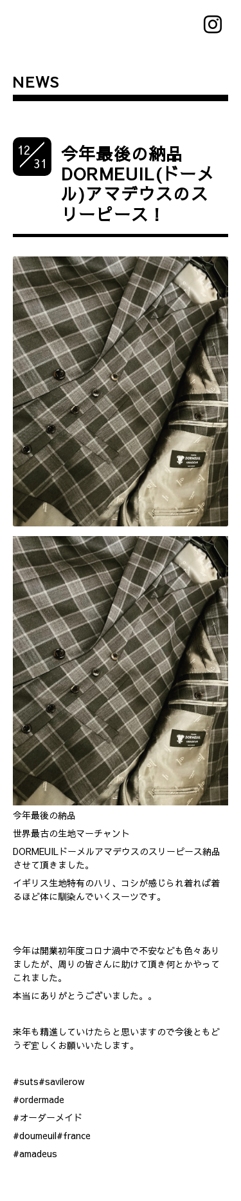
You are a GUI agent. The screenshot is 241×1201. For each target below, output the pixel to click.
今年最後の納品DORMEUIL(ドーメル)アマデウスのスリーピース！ (137, 184)
